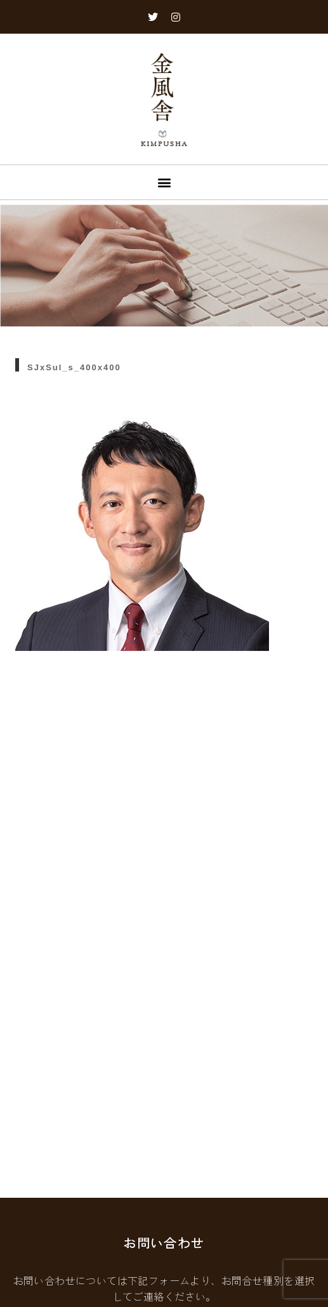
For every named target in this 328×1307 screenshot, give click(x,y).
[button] (164, 181)
